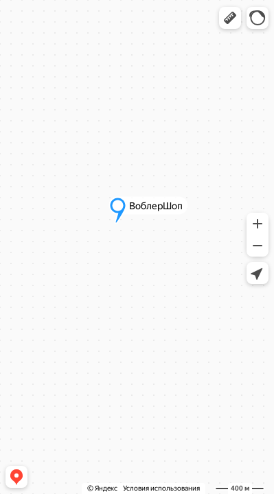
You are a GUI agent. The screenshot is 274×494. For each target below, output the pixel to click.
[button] (230, 18)
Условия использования (161, 488)
